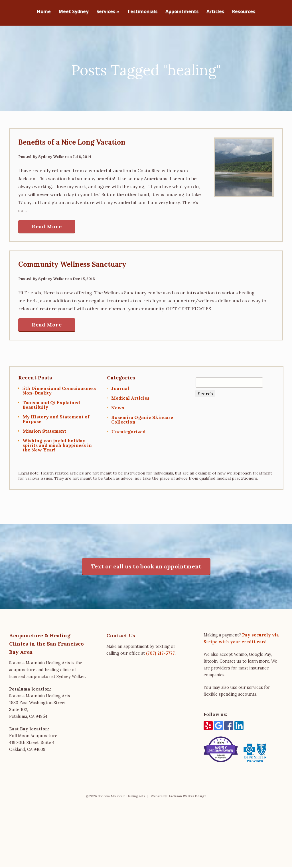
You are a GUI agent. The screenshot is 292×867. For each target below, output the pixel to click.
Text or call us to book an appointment (146, 564)
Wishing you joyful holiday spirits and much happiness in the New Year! (57, 442)
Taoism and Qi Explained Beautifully (51, 402)
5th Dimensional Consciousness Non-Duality (59, 388)
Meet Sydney (73, 12)
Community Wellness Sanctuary (72, 262)
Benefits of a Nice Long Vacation (71, 139)
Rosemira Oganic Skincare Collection (142, 417)
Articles (215, 12)
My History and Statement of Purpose (56, 417)
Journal (120, 386)
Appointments (181, 12)
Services (107, 12)
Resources (243, 12)
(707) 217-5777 (160, 651)
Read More (47, 224)
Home (44, 12)
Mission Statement (44, 429)
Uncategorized (128, 429)
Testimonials (142, 12)
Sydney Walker (52, 154)
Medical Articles (130, 395)
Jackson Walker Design (187, 794)
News (117, 405)
